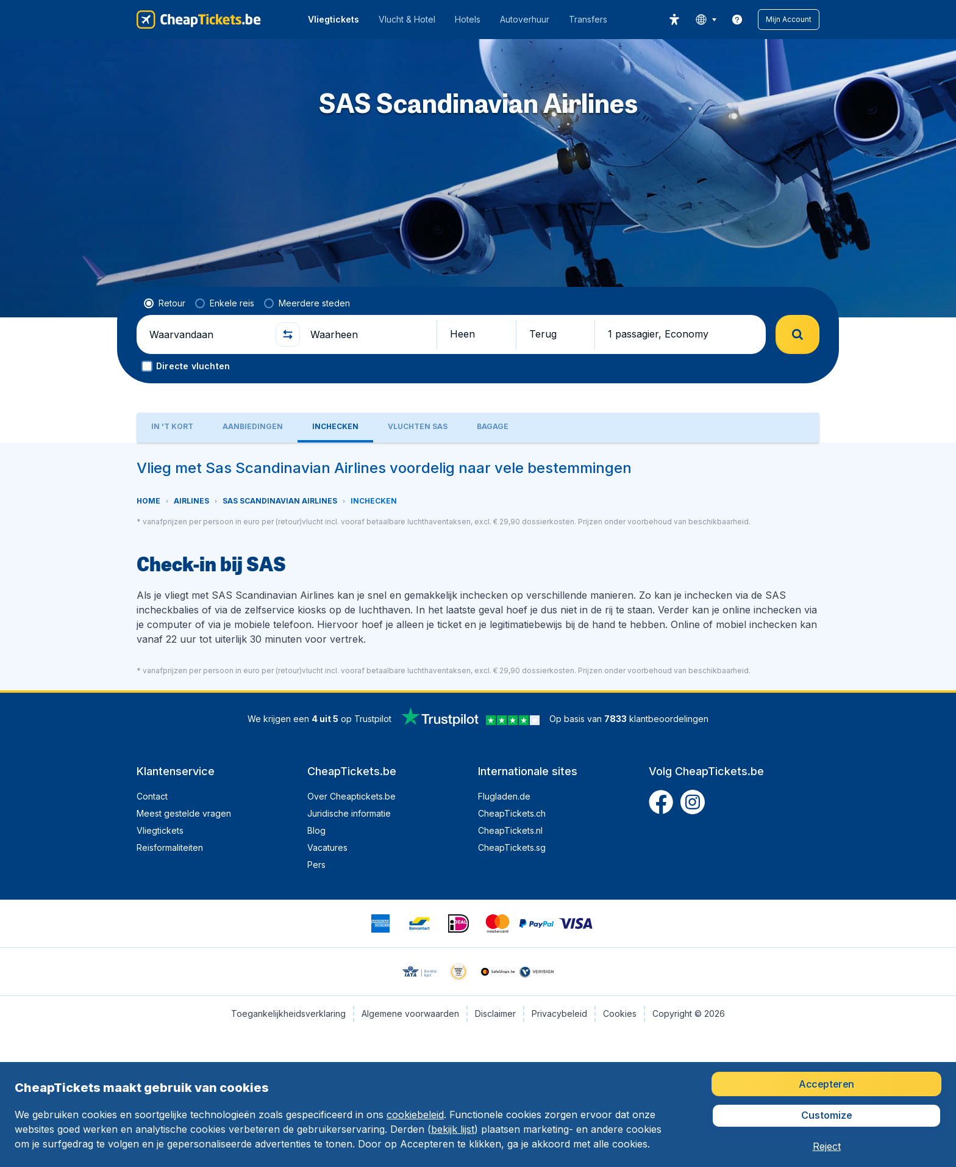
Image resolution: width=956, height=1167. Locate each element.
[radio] (164, 303)
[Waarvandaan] (207, 334)
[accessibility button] (674, 19)
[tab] (172, 428)
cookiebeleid (415, 1114)
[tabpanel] (478, 566)
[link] (737, 19)
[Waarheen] (368, 334)
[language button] (705, 19)
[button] (788, 19)
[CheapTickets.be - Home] (199, 19)
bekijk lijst (452, 1129)
